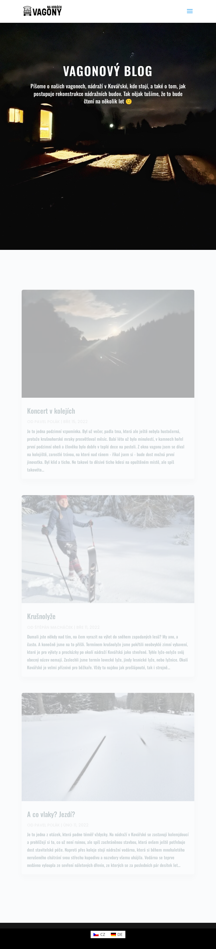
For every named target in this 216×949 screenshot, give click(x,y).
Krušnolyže (41, 616)
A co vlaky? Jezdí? (51, 814)
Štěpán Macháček (53, 627)
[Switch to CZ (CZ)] (99, 934)
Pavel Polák (47, 422)
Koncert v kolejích (51, 410)
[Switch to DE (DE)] (117, 934)
